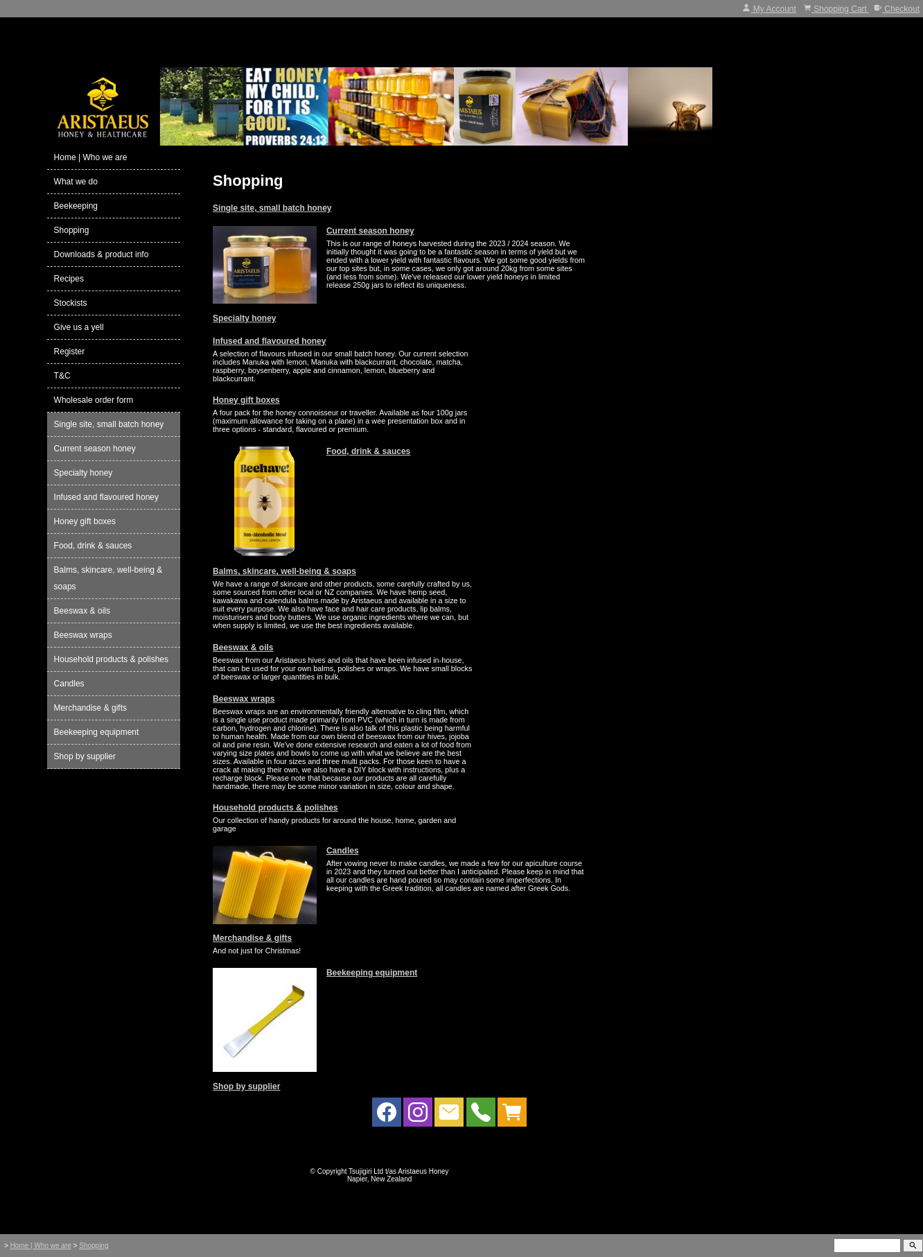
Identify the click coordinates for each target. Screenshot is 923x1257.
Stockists (70, 303)
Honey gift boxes (246, 400)
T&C (62, 376)
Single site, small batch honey (272, 208)
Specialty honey (244, 318)
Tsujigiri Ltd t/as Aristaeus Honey (399, 1171)
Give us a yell (79, 327)
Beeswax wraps (243, 699)
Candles (342, 851)
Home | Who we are (91, 157)
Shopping (71, 230)
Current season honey (370, 231)
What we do (76, 182)
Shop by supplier (246, 1086)
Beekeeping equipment (371, 973)
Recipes (69, 279)
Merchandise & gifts (252, 938)
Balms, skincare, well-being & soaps (284, 571)
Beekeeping (76, 206)
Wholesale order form (94, 400)
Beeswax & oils (243, 647)
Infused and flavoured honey (269, 341)
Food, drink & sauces (368, 451)
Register (69, 351)
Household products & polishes (275, 808)
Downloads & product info (101, 254)
